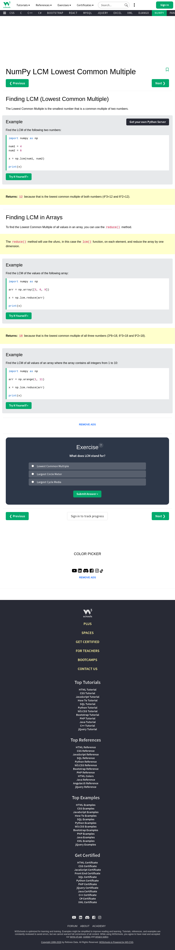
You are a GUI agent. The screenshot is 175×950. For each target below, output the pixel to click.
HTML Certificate (87, 862)
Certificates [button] (85, 5)
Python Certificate (87, 880)
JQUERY (103, 13)
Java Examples (86, 837)
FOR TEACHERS (87, 650)
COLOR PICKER (87, 554)
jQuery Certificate (87, 887)
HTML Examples (85, 805)
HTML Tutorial (87, 689)
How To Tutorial (87, 700)
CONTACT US (87, 668)
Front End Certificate (87, 873)
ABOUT (85, 925)
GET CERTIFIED (87, 641)
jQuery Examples (85, 844)
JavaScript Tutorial (87, 696)
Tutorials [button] (23, 5)
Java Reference (85, 779)
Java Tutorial (88, 722)
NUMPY (159, 13)
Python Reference (86, 761)
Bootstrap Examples (85, 830)
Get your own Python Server (148, 122)
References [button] (44, 5)
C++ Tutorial (87, 725)
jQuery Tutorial (87, 729)
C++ (30, 13)
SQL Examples (85, 819)
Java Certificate (87, 891)
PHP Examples (86, 833)
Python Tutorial (87, 707)
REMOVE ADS (87, 424)
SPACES (88, 632)
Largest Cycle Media (49, 482)
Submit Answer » (87, 494)
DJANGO (143, 13)
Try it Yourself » (18, 177)
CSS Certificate (87, 866)
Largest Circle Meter (49, 474)
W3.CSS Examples (86, 826)
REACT (73, 13)
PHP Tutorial (87, 718)
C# (39, 13)
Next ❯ (160, 83)
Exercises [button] (64, 5)
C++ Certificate (88, 895)
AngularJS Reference (85, 783)
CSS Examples (85, 808)
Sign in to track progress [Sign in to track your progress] (87, 516)
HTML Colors (86, 776)
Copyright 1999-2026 (51, 942)
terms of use (76, 937)
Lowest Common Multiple (53, 466)
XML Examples (86, 841)
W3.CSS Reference (86, 765)
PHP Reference (86, 772)
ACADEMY (99, 925)
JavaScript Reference (86, 754)
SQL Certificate (87, 877)
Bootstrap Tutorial (87, 715)
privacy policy (101, 937)
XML (130, 13)
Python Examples (85, 823)
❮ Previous (17, 83)
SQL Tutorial (87, 704)
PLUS (88, 623)
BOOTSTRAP (55, 13)
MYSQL (87, 13)
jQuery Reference (85, 787)
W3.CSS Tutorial (87, 711)
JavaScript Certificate (87, 869)
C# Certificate (87, 898)
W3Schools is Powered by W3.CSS (116, 942)
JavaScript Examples (86, 812)
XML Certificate (87, 902)
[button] (126, 5)
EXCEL (117, 13)
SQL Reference (86, 758)
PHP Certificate (87, 884)
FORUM (72, 925)
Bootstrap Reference (86, 769)
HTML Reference (86, 747)
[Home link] (7, 5)
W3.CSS (10, 13)
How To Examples (86, 815)
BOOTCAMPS (87, 659)
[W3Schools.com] (87, 614)
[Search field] (114, 5)
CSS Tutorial (87, 693)
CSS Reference (86, 751)
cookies (87, 937)
